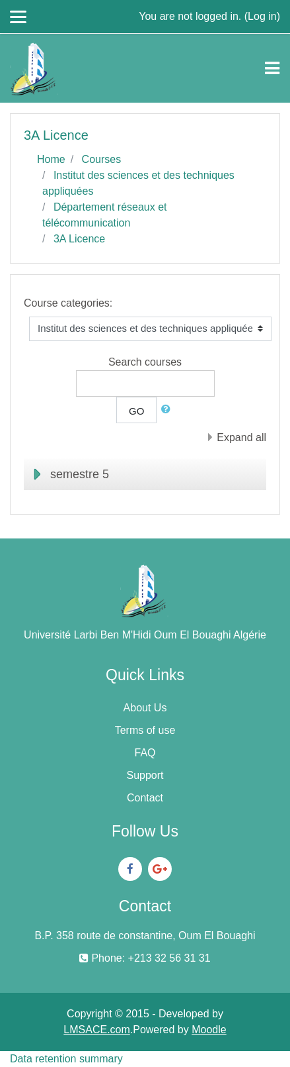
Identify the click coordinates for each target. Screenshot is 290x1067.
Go (136, 411)
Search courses (145, 362)
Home (51, 159)
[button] (168, 409)
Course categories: (68, 303)
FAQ (144, 752)
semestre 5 (79, 474)
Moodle (209, 1029)
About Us (145, 707)
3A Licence (79, 238)
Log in (262, 16)
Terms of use (145, 730)
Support (144, 775)
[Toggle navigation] (272, 68)
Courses (102, 159)
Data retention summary (66, 1058)
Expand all (241, 437)
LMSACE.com (96, 1029)
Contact (145, 797)
